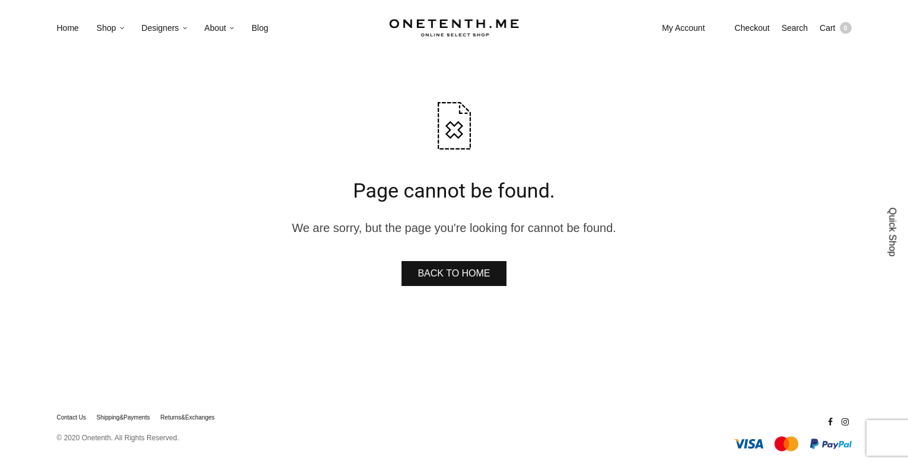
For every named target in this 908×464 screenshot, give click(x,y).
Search (795, 28)
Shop (106, 28)
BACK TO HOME (454, 273)
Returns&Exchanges (188, 418)
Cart (835, 28)
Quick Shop (893, 232)
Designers (160, 28)
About (216, 28)
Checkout (752, 28)
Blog (259, 28)
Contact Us (71, 418)
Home (68, 28)
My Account (683, 28)
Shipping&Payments (123, 418)
